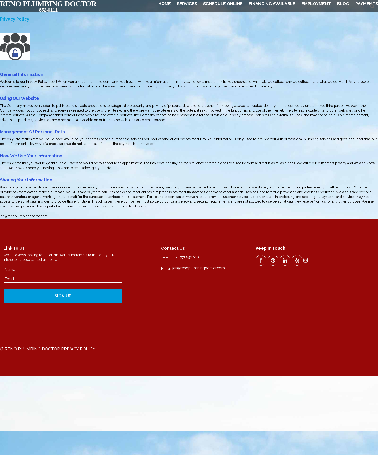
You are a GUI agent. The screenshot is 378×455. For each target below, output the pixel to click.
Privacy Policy (78, 348)
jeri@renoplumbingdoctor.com (23, 216)
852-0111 (48, 10)
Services (187, 3)
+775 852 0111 (189, 257)
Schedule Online (223, 3)
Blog (343, 3)
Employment (316, 3)
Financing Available (272, 3)
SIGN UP (63, 295)
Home (164, 3)
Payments (366, 3)
